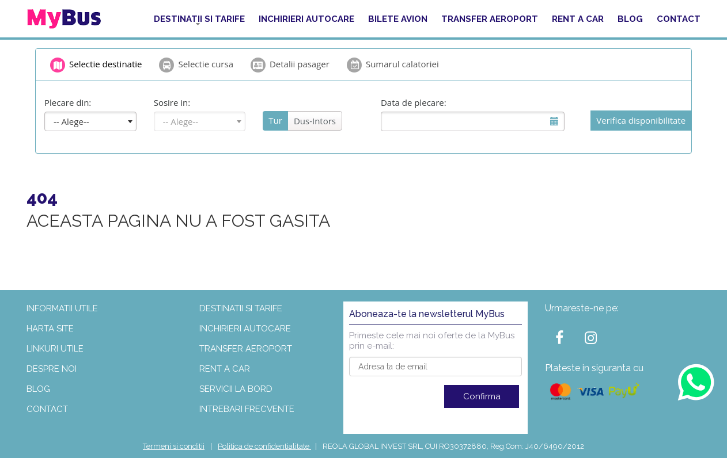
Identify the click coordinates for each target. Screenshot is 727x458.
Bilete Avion (397, 19)
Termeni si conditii (174, 446)
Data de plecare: (413, 102)
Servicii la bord (235, 389)
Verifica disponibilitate (641, 120)
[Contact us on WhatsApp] (695, 381)
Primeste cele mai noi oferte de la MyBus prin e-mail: (431, 340)
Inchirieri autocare (306, 19)
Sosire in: (172, 102)
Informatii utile (62, 308)
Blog (630, 19)
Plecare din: (67, 102)
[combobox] (90, 121)
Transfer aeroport (489, 19)
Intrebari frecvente (246, 409)
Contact (679, 19)
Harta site (50, 328)
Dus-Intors (315, 121)
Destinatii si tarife (199, 19)
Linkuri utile (55, 349)
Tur (275, 120)
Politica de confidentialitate (264, 446)
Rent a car (578, 19)
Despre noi (51, 369)
